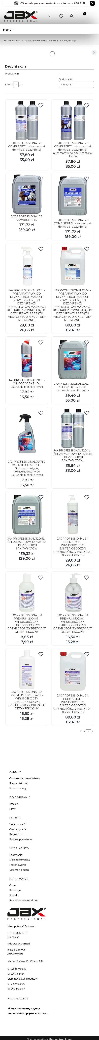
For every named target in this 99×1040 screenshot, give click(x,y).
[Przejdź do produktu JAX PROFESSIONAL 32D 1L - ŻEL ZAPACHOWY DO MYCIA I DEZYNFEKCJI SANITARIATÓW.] (72, 428)
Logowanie (15, 854)
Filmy (12, 808)
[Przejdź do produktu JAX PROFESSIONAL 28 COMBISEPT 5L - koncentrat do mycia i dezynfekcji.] (72, 195)
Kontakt (14, 895)
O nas (12, 885)
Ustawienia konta (19, 869)
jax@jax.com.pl (16, 949)
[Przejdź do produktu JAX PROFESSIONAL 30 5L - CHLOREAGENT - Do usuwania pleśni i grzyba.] (72, 359)
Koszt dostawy (17, 788)
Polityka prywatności (21, 839)
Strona (9, 84)
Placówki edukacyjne (35, 40)
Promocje (15, 890)
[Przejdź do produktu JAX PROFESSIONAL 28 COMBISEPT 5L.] (26, 194)
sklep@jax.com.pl (18, 943)
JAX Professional (11, 40)
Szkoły (54, 40)
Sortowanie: (66, 79)
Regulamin (15, 834)
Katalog (13, 803)
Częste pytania (17, 829)
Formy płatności (18, 783)
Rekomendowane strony (23, 900)
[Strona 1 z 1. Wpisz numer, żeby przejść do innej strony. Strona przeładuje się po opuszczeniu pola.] (16, 84)
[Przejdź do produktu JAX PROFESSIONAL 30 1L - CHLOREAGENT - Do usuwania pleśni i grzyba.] (26, 357)
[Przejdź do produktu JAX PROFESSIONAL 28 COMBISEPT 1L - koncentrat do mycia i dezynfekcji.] (26, 120)
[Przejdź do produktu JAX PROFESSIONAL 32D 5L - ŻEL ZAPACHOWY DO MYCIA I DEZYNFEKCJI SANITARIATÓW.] (26, 514)
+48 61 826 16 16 (17, 933)
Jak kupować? (17, 824)
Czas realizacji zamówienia (24, 778)
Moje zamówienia (19, 859)
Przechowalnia (17, 864)
